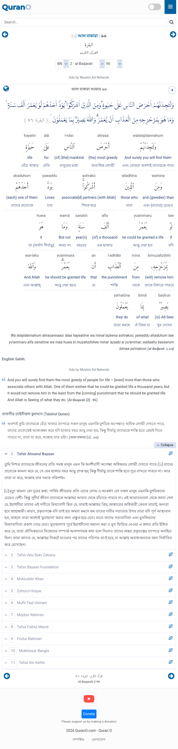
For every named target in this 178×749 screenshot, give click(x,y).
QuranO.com (85, 730)
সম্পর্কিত (78, 739)
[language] (6, 89)
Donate (89, 714)
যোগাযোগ (98, 739)
